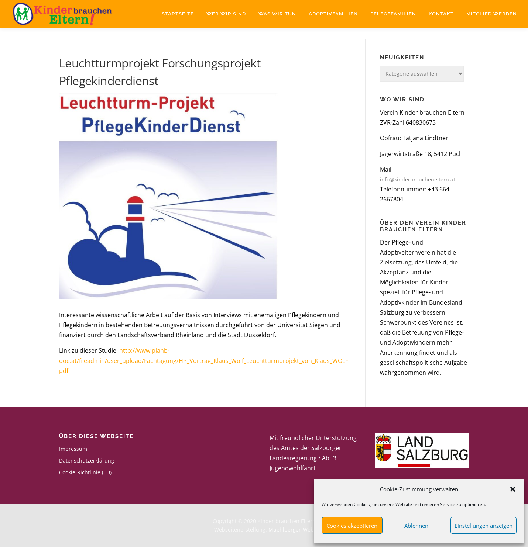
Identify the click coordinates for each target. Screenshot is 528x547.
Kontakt (441, 14)
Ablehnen (416, 525)
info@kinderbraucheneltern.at (417, 179)
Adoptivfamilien (333, 14)
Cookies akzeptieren (351, 525)
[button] (513, 489)
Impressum (73, 448)
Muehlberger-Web (291, 529)
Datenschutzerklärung (86, 460)
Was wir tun (277, 14)
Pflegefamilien (393, 14)
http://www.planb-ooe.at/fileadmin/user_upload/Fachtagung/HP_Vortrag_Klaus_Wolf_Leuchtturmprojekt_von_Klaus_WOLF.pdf (204, 360)
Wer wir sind (226, 14)
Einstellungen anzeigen (483, 525)
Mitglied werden (491, 14)
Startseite (178, 14)
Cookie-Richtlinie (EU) (85, 472)
